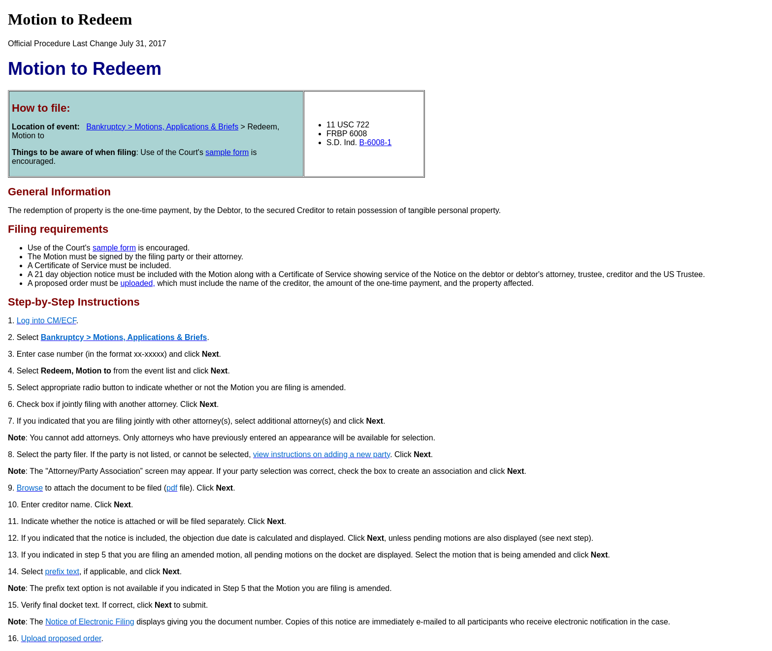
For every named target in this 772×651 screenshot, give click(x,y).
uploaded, (138, 283)
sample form (227, 152)
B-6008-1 (375, 142)
